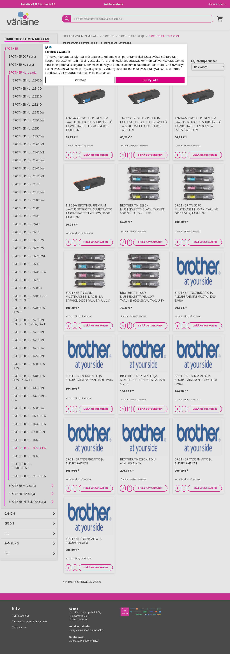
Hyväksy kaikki (150, 80)
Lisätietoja (80, 80)
